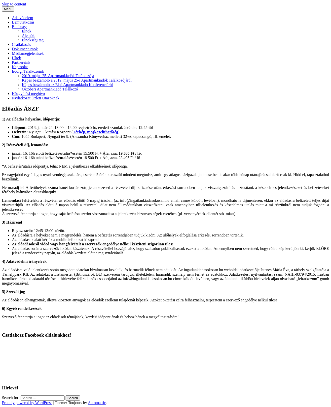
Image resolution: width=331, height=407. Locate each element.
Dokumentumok (25, 49)
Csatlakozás (21, 44)
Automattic (97, 403)
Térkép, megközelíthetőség (95, 132)
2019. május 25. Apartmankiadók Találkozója (58, 76)
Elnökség (19, 27)
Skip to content (14, 4)
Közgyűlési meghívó (28, 93)
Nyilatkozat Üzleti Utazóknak (35, 98)
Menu (8, 9)
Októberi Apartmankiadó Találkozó (50, 89)
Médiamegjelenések (28, 53)
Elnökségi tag (33, 40)
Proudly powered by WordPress (27, 403)
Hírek (16, 58)
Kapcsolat (20, 67)
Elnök (26, 31)
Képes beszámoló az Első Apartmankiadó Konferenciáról (67, 85)
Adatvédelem (22, 18)
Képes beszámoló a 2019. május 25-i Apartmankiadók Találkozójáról (77, 80)
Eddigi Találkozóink (28, 71)
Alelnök (28, 35)
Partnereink (21, 62)
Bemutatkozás (23, 22)
